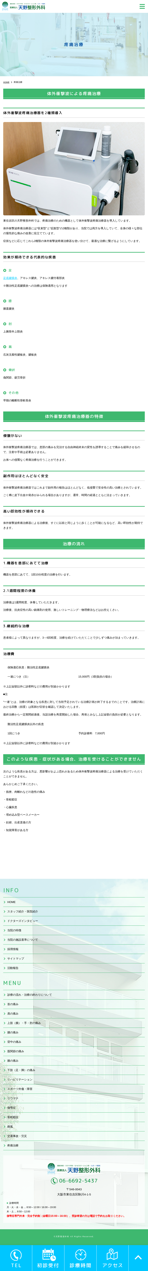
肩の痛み (12, 1013)
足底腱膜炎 (10, 278)
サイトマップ (15, 958)
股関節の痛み (15, 1051)
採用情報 (12, 949)
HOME (11, 902)
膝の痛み (12, 1060)
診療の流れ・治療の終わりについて (29, 994)
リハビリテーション (19, 1079)
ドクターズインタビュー (22, 920)
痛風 (10, 1126)
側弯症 (11, 1107)
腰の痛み (12, 1032)
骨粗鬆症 (12, 1117)
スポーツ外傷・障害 (19, 1089)
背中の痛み (14, 1041)
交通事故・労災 (17, 1136)
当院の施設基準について (22, 939)
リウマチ (12, 1098)
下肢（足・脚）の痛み (21, 1070)
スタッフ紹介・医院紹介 (22, 911)
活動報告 (12, 968)
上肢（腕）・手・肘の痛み (24, 1023)
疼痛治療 (12, 1145)
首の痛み (12, 1004)
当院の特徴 (14, 930)
